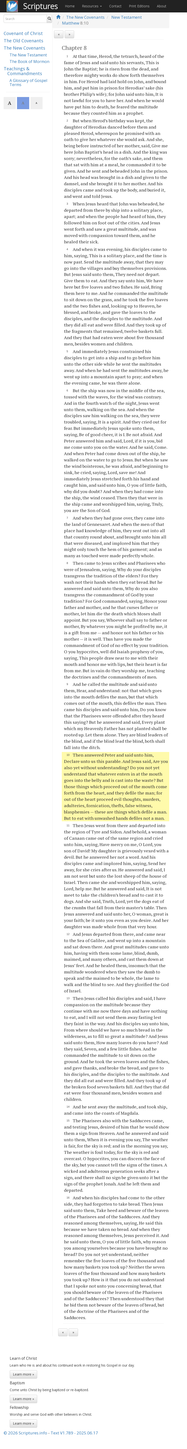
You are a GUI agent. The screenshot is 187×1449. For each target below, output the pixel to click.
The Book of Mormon (29, 61)
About (161, 6)
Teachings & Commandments (23, 71)
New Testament (126, 17)
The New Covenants (24, 48)
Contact (115, 6)
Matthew (70, 23)
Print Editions (139, 6)
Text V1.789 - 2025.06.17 (74, 1433)
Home (70, 6)
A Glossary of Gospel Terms (28, 83)
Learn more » (23, 1374)
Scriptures (40, 6)
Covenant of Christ (23, 33)
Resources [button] (92, 6)
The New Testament (28, 55)
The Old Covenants (23, 41)
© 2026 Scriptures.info (25, 1433)
